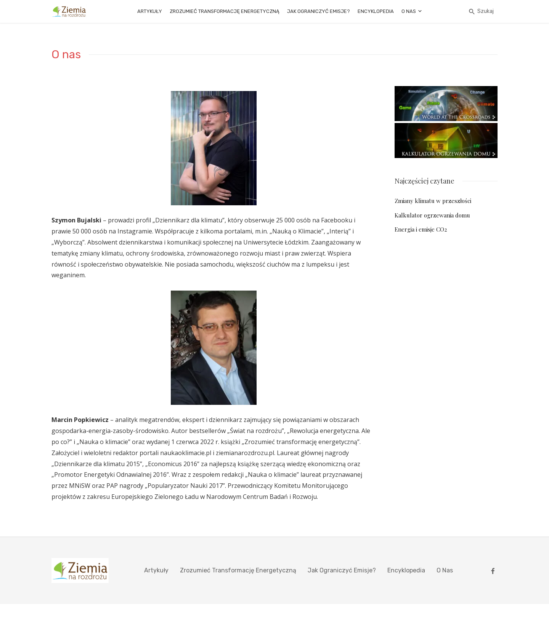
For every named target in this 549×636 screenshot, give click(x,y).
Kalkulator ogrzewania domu (432, 215)
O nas (408, 11)
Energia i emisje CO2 (421, 229)
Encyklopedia (376, 11)
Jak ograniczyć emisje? (318, 11)
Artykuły (149, 11)
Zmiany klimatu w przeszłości (433, 201)
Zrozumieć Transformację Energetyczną (224, 11)
